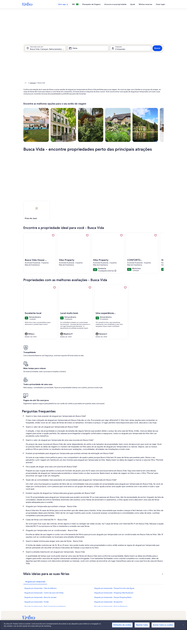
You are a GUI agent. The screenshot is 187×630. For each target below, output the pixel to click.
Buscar (157, 51)
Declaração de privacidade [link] (80, 605)
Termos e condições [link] (77, 602)
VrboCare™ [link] (25, 594)
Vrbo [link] (122, 590)
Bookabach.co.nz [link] (126, 602)
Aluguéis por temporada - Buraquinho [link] (108, 562)
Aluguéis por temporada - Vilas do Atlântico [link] (40, 548)
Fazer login (160, 4)
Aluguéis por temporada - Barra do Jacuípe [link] (40, 557)
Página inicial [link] (27, 83)
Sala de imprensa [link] (76, 598)
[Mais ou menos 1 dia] (83, 110)
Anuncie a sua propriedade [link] (31, 590)
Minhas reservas (145, 4)
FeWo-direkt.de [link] (126, 598)
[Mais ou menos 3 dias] (101, 110)
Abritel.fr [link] (123, 594)
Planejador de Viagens (91, 4)
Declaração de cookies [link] (78, 609)
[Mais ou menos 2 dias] (92, 110)
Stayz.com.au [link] (125, 605)
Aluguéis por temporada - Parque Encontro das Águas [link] (114, 548)
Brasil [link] (53, 83)
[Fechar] (183, 626)
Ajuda (132, 4)
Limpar (132, 117)
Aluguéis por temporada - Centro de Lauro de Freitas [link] (43, 553)
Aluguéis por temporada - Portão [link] (36, 562)
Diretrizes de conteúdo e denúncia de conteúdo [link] (87, 613)
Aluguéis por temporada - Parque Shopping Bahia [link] (112, 557)
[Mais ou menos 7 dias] (109, 110)
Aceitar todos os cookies (163, 627)
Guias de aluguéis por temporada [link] (33, 605)
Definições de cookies (122, 627)
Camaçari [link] (66, 83)
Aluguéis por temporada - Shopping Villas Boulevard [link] (113, 553)
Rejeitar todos (142, 627)
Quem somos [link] (75, 590)
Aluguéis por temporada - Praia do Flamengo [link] (110, 566)
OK (140, 117)
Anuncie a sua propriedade (115, 4)
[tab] (86, 58)
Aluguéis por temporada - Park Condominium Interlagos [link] (45, 566)
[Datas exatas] (73, 110)
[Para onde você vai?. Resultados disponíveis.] (45, 51)
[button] (86, 77)
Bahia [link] (59, 83)
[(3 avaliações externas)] (107, 274)
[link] (53, 239)
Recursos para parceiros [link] (29, 602)
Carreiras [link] (74, 594)
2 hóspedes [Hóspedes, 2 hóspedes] (120, 52)
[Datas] (88, 51)
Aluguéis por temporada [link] (42, 83)
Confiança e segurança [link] (29, 598)
